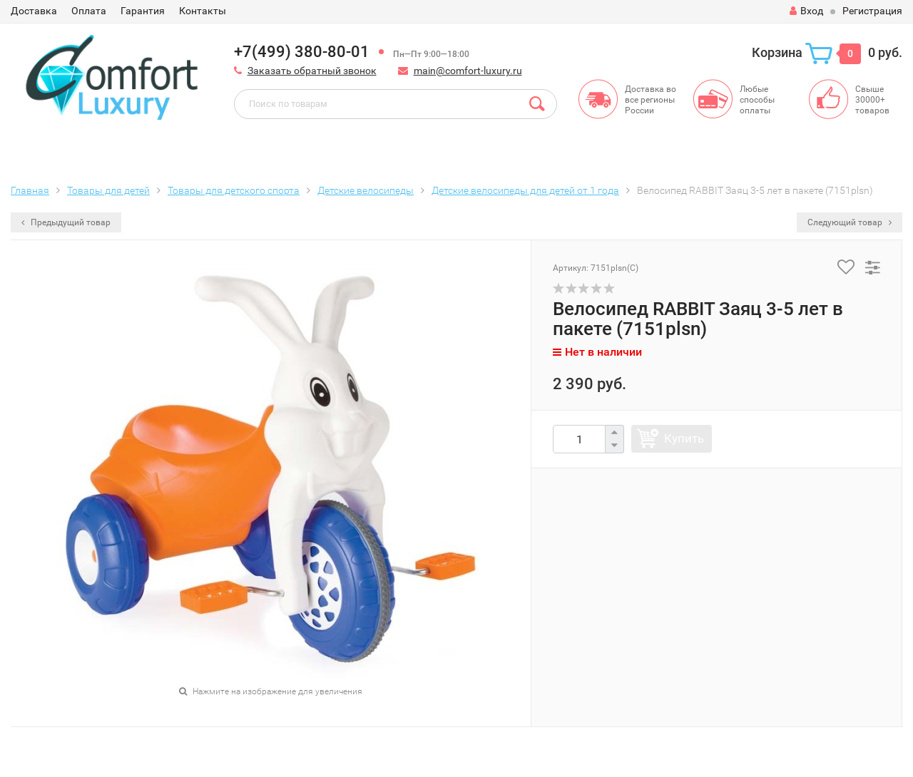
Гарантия (143, 10)
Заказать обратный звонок (312, 70)
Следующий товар (849, 222)
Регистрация (872, 10)
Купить (684, 438)
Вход (806, 10)
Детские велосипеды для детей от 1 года (525, 190)
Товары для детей (108, 190)
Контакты (202, 10)
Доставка (34, 10)
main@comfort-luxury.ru (468, 70)
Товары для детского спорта (234, 190)
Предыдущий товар (66, 222)
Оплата (88, 10)
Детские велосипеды (365, 190)
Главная (30, 190)
